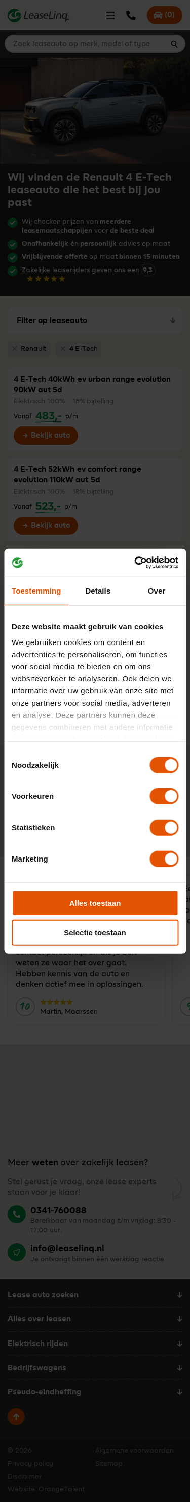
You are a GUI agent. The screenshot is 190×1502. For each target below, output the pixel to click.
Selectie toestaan (95, 932)
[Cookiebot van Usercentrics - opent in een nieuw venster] (135, 562)
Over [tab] (157, 590)
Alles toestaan (95, 902)
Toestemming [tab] (36, 590)
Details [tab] (97, 590)
